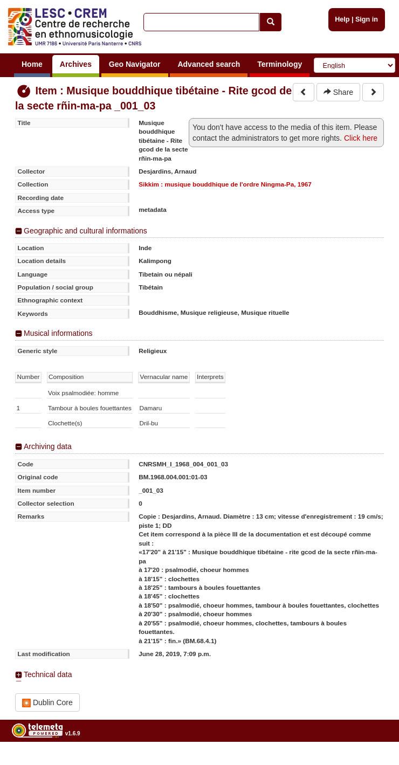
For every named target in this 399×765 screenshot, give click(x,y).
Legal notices (372, 761)
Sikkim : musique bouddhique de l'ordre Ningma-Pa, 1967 (225, 184)
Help (342, 19)
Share (338, 92)
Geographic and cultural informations (85, 230)
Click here (360, 138)
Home (32, 64)
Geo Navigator (135, 64)
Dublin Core (47, 702)
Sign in (366, 19)
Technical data (48, 674)
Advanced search (208, 64)
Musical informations (58, 333)
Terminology (279, 64)
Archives (76, 64)
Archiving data (48, 446)
